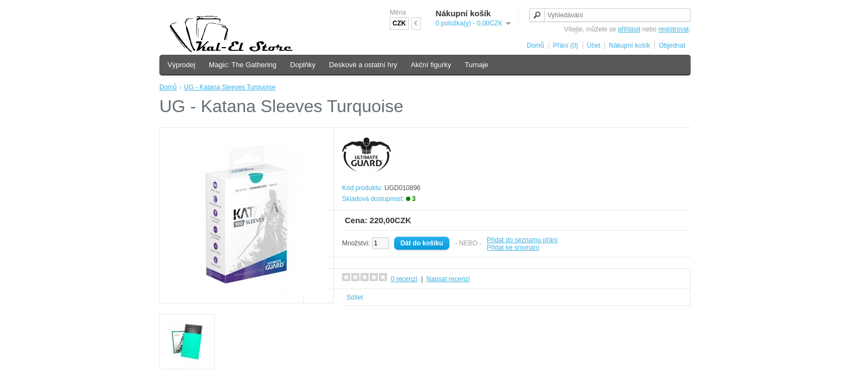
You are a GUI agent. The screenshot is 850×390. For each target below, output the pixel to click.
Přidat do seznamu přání (522, 240)
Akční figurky (431, 65)
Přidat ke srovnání (513, 247)
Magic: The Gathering (242, 65)
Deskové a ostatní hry (363, 65)
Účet (594, 45)
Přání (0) (565, 45)
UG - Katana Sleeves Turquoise (229, 87)
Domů (535, 45)
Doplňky (302, 65)
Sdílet (354, 297)
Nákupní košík (629, 45)
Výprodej (181, 65)
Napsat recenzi (447, 279)
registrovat (674, 29)
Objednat (672, 45)
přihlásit (629, 29)
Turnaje (476, 65)
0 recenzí (404, 279)
